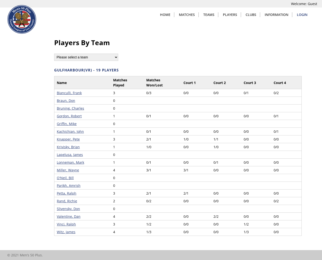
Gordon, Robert (69, 116)
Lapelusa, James (70, 154)
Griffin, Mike (67, 123)
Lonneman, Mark (70, 162)
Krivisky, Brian (68, 147)
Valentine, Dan (68, 216)
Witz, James (66, 232)
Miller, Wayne (68, 170)
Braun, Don (66, 100)
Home (165, 14)
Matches (187, 14)
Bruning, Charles (70, 108)
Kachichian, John (70, 131)
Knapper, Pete (68, 139)
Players (230, 14)
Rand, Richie (67, 201)
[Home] (21, 32)
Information (276, 14)
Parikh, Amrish (68, 185)
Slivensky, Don (68, 208)
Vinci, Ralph (66, 224)
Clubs (251, 14)
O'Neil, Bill (65, 178)
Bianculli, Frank (69, 93)
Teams (208, 14)
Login (302, 14)
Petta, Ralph (66, 193)
